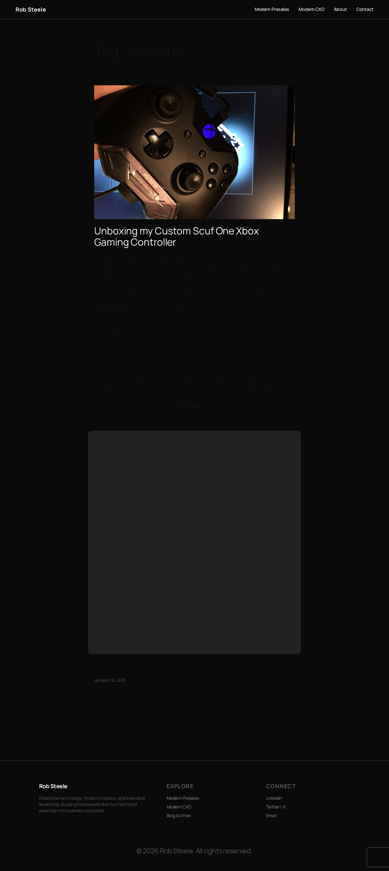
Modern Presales (183, 798)
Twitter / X (275, 807)
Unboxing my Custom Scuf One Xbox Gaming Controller (176, 236)
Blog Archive (179, 815)
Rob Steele (31, 9)
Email (271, 815)
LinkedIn (274, 798)
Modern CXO (179, 807)
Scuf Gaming (117, 303)
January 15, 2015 (109, 680)
